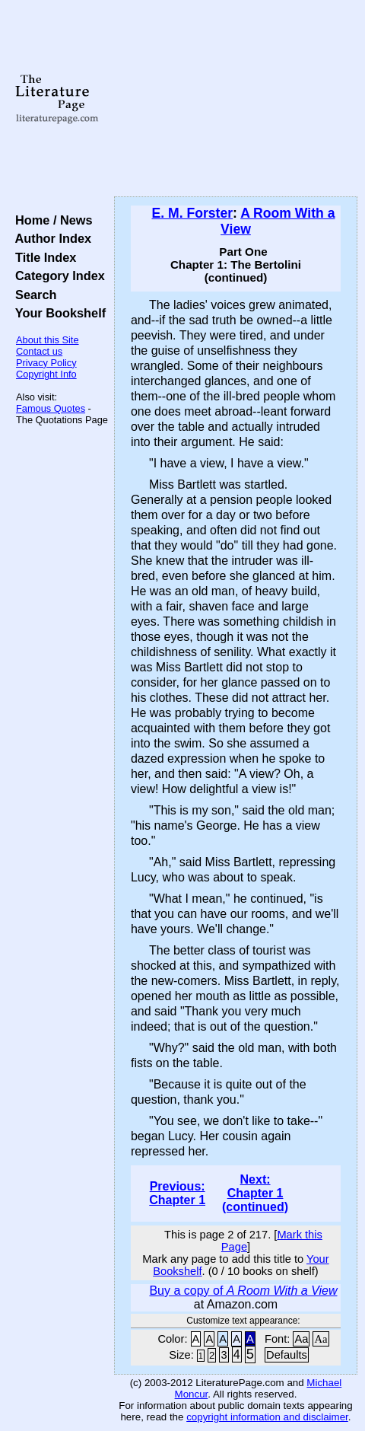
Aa (301, 1339)
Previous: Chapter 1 (177, 1193)
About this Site (47, 340)
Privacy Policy (46, 362)
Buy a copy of (243, 1290)
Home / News (50, 220)
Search (32, 294)
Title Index (42, 257)
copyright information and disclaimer (267, 1417)
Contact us (39, 351)
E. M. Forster (192, 213)
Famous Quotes (50, 408)
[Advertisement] (236, 99)
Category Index (56, 275)
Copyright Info (46, 374)
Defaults (286, 1355)
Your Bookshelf (57, 313)
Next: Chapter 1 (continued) (255, 1193)
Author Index (49, 238)
